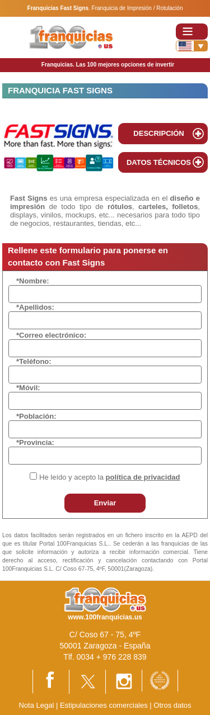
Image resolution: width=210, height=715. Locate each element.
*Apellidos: (35, 307)
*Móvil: (28, 387)
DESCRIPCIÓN (158, 133)
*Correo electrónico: (51, 335)
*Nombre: (32, 281)
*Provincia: (35, 442)
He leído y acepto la (109, 477)
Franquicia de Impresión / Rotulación (137, 8)
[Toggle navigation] (192, 31)
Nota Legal (36, 705)
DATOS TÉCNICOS (159, 162)
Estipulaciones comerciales (105, 705)
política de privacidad (143, 477)
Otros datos (172, 705)
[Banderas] (192, 45)
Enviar (105, 503)
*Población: (36, 416)
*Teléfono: (34, 361)
